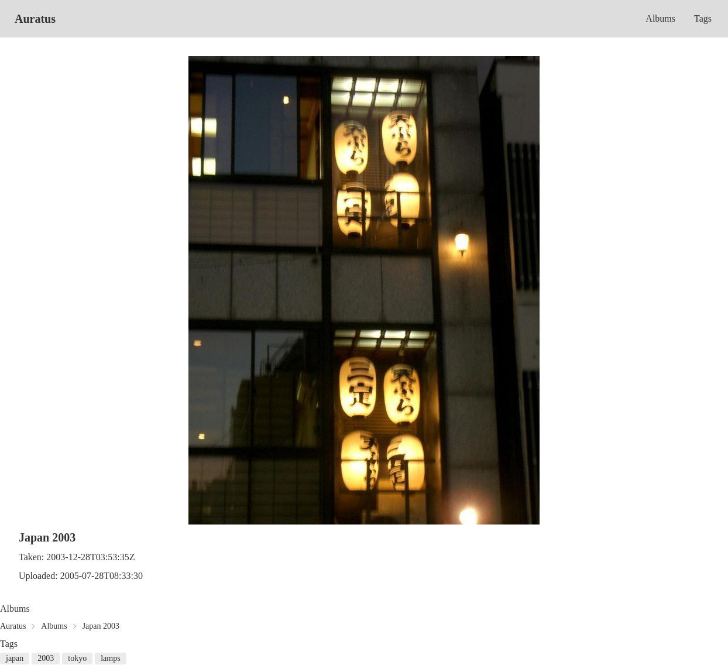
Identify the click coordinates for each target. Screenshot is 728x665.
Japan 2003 (101, 626)
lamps (110, 658)
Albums (660, 18)
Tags (703, 18)
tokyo (77, 658)
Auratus (35, 18)
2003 (45, 658)
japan (14, 658)
